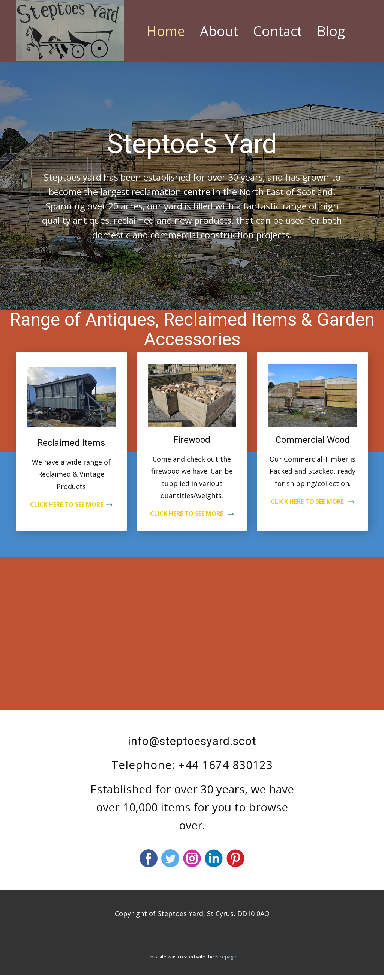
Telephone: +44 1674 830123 (192, 764)
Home (166, 31)
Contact (277, 31)
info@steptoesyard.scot (192, 741)
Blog (331, 31)
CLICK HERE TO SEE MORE (71, 504)
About (219, 31)
